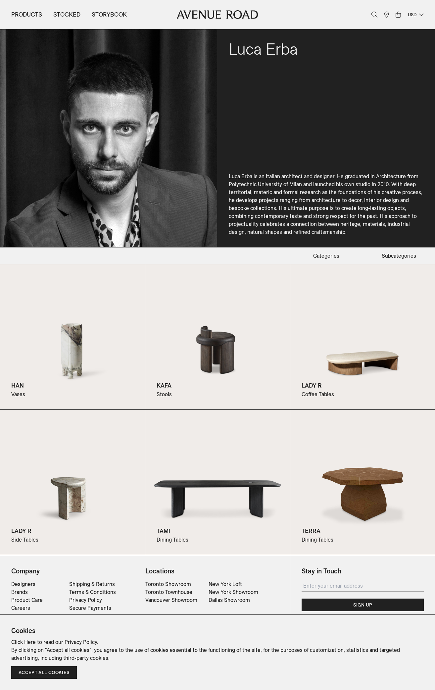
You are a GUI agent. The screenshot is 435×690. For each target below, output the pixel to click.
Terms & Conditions (92, 592)
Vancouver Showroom (171, 600)
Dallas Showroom (229, 600)
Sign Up (362, 605)
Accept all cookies (44, 672)
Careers (20, 608)
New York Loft (225, 584)
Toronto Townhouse (168, 592)
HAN (17, 385)
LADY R (312, 385)
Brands (19, 592)
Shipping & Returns (92, 584)
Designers (23, 584)
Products (26, 14)
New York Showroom (233, 592)
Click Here (23, 642)
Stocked (66, 14)
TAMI (163, 531)
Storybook (109, 14)
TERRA (311, 531)
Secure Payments (90, 608)
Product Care (27, 600)
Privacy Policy (85, 600)
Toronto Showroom (168, 584)
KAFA (164, 385)
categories (326, 255)
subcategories (399, 255)
